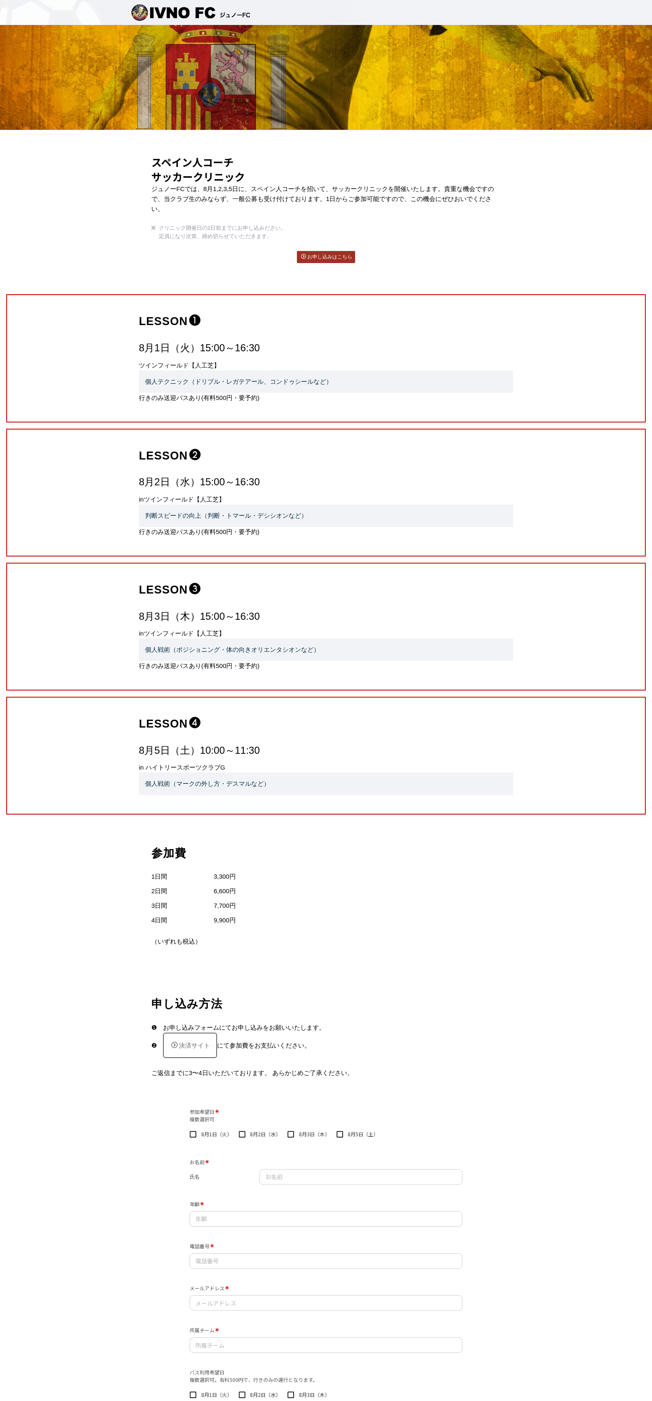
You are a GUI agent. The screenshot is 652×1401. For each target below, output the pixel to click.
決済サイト (190, 1045)
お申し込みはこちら (326, 257)
